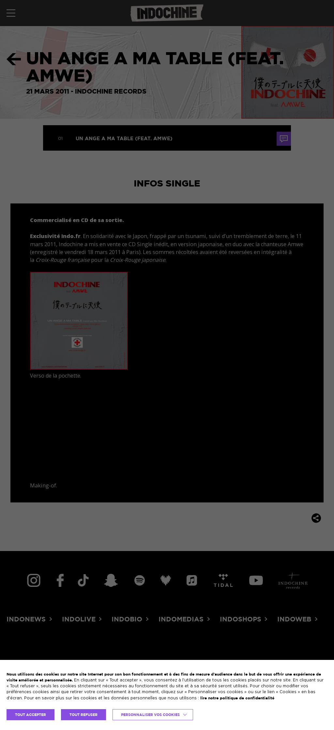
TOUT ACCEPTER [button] (30, 715)
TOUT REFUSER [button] (83, 715)
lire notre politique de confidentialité (237, 698)
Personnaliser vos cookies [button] (150, 715)
